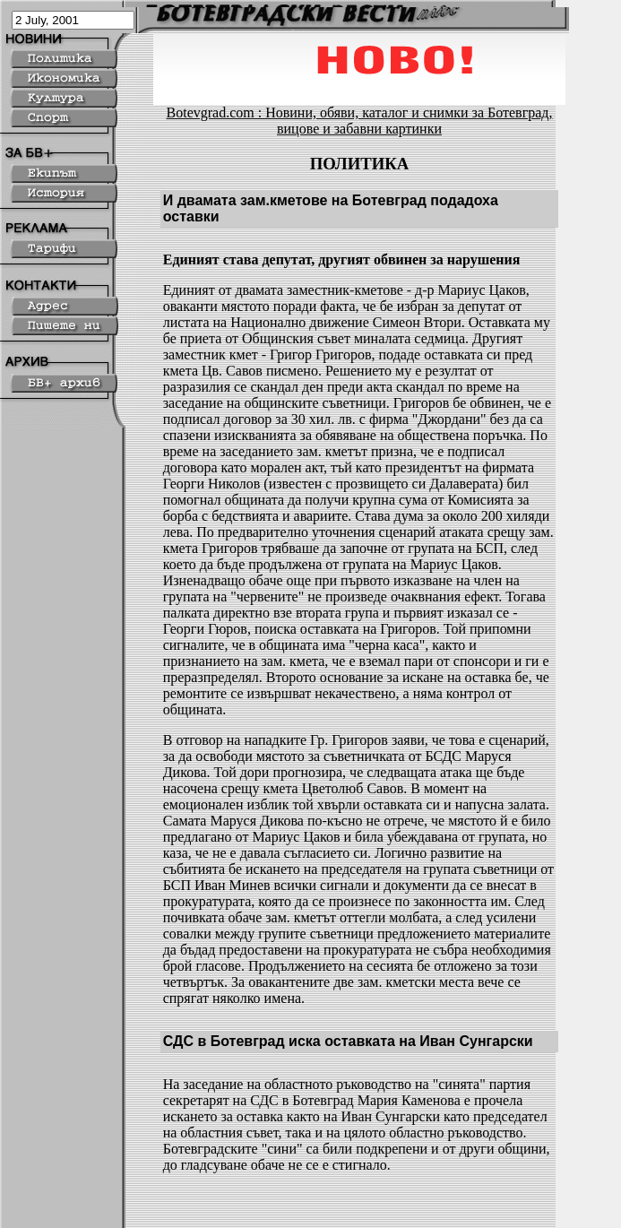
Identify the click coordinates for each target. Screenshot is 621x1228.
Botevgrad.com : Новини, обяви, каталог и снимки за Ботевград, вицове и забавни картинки (360, 120)
